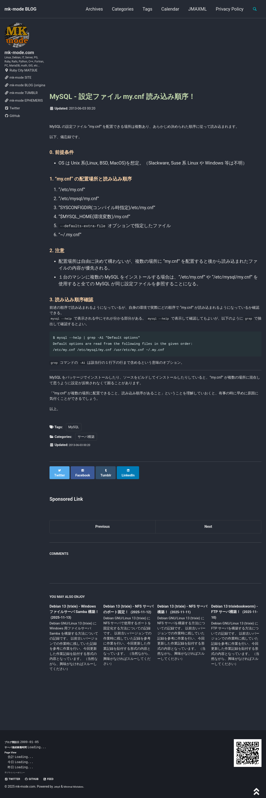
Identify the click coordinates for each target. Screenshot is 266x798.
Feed (56, 779)
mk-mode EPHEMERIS (24, 115)
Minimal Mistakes (77, 786)
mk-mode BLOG (20, 9)
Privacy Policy (227, 9)
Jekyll (58, 786)
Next (208, 553)
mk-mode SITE (18, 92)
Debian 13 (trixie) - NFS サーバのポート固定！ (127, 636)
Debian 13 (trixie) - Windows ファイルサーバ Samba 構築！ (73, 639)
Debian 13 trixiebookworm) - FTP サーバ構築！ (234, 639)
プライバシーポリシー (18, 772)
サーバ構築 (86, 465)
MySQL (73, 456)
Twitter (12, 123)
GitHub (12, 130)
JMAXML (194, 9)
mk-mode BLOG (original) (25, 100)
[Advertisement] (155, 54)
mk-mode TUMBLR (21, 107)
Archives (91, 9)
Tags (145, 9)
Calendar (167, 9)
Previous (102, 553)
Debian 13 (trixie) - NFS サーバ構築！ (181, 636)
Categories (120, 9)
